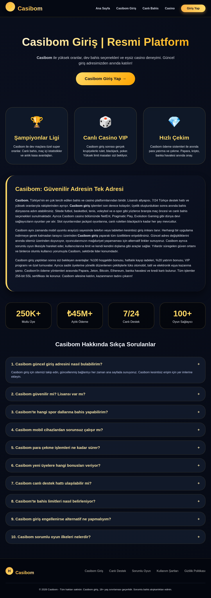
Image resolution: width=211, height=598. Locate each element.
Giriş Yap (193, 8)
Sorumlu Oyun (141, 570)
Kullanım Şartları (167, 570)
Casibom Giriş (126, 8)
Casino (170, 8)
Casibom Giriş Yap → (105, 79)
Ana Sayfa (103, 8)
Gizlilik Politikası (194, 570)
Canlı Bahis (151, 8)
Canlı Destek (117, 570)
